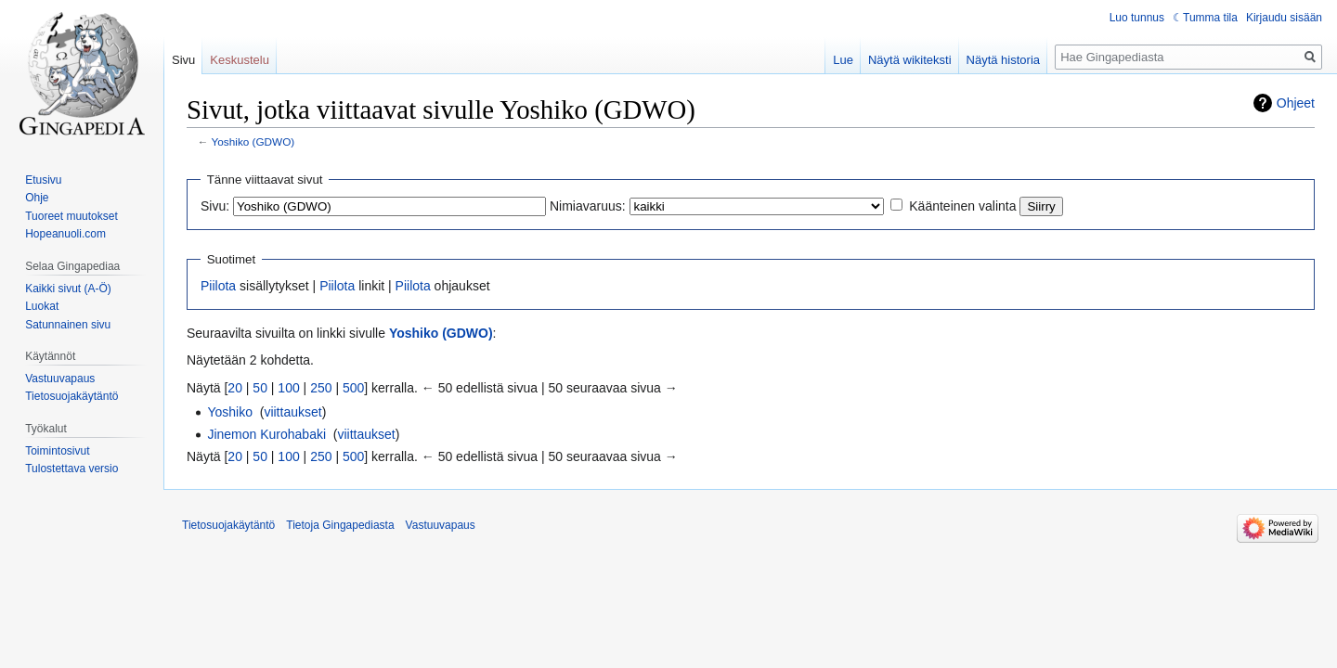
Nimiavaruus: (588, 206)
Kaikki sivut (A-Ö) (68, 288)
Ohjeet (1296, 103)
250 (320, 387)
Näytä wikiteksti (910, 60)
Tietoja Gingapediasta (340, 525)
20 (234, 387)
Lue (843, 60)
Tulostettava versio (71, 468)
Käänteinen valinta (962, 206)
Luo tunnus (1137, 17)
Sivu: (215, 206)
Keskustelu (239, 60)
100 (288, 387)
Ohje (36, 197)
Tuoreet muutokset (71, 216)
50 (260, 387)
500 (353, 387)
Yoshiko (230, 412)
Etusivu (43, 179)
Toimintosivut (57, 450)
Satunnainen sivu (67, 324)
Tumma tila (1210, 17)
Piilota (218, 285)
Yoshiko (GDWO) (253, 141)
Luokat (41, 306)
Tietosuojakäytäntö (71, 396)
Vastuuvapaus (60, 378)
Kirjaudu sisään (1284, 17)
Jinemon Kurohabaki (266, 434)
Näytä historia (1003, 60)
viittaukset (292, 412)
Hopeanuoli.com (65, 233)
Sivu (183, 60)
